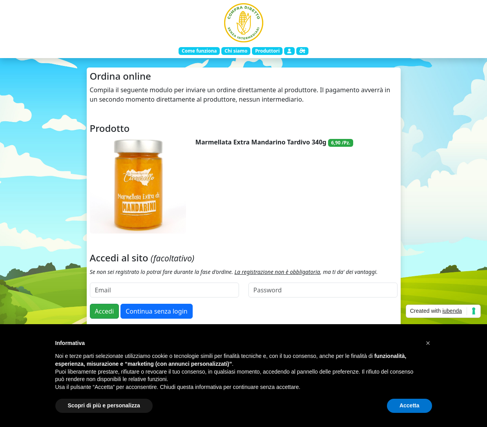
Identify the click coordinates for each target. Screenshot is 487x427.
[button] (428, 343)
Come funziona (199, 50)
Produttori (267, 50)
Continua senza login (156, 311)
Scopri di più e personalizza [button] (104, 405)
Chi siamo (235, 50)
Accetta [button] (409, 405)
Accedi (104, 311)
